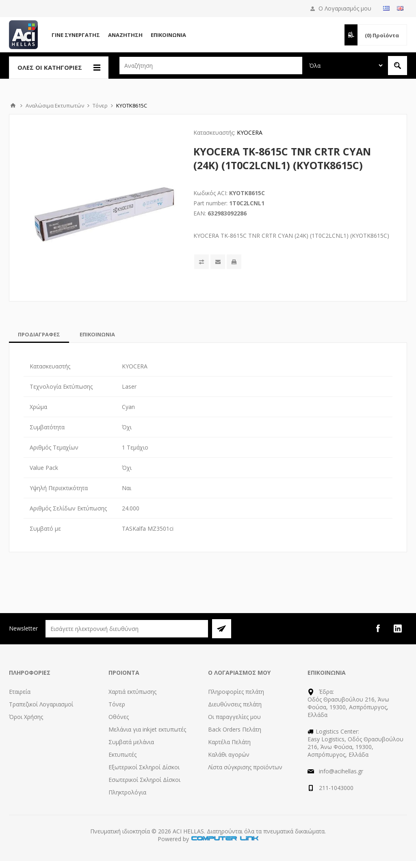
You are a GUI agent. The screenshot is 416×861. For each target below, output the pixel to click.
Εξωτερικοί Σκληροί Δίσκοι (144, 767)
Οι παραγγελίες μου (234, 717)
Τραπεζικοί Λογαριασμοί (41, 704)
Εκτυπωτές (122, 754)
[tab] (39, 334)
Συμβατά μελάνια (131, 742)
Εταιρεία (19, 691)
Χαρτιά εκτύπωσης (132, 691)
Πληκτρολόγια (127, 792)
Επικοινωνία (168, 35)
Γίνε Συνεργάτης (76, 35)
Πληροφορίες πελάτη (236, 691)
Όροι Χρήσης (26, 717)
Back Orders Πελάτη (234, 729)
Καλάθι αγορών (228, 754)
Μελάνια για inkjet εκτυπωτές (147, 729)
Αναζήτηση (125, 35)
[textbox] (210, 65)
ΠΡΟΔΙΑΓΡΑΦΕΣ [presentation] (39, 334)
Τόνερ (116, 704)
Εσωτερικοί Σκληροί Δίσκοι (144, 780)
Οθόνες (118, 717)
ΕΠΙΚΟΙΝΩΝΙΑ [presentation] (97, 334)
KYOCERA (249, 132)
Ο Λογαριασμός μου (344, 8)
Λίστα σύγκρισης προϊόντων (245, 767)
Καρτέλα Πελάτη (229, 742)
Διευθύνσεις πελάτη (235, 704)
